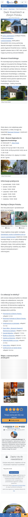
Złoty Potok (11, 9)
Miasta (5, 9)
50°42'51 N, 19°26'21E (14, 428)
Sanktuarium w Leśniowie (11, 323)
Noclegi (17, 515)
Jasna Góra (6, 345)
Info (3, 515)
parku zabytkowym (8, 36)
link (14, 490)
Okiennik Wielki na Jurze (10, 340)
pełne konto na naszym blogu (18, 485)
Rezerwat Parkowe (13, 132)
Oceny (24, 515)
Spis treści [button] (14, 6)
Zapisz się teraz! (14, 472)
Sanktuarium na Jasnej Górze (12, 348)
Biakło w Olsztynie (8, 335)
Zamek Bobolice (8, 333)
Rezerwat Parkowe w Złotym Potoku (14, 318)
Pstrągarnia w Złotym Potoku (12, 313)
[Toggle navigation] (2, 2)
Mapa (10, 515)
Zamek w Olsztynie (9, 338)
